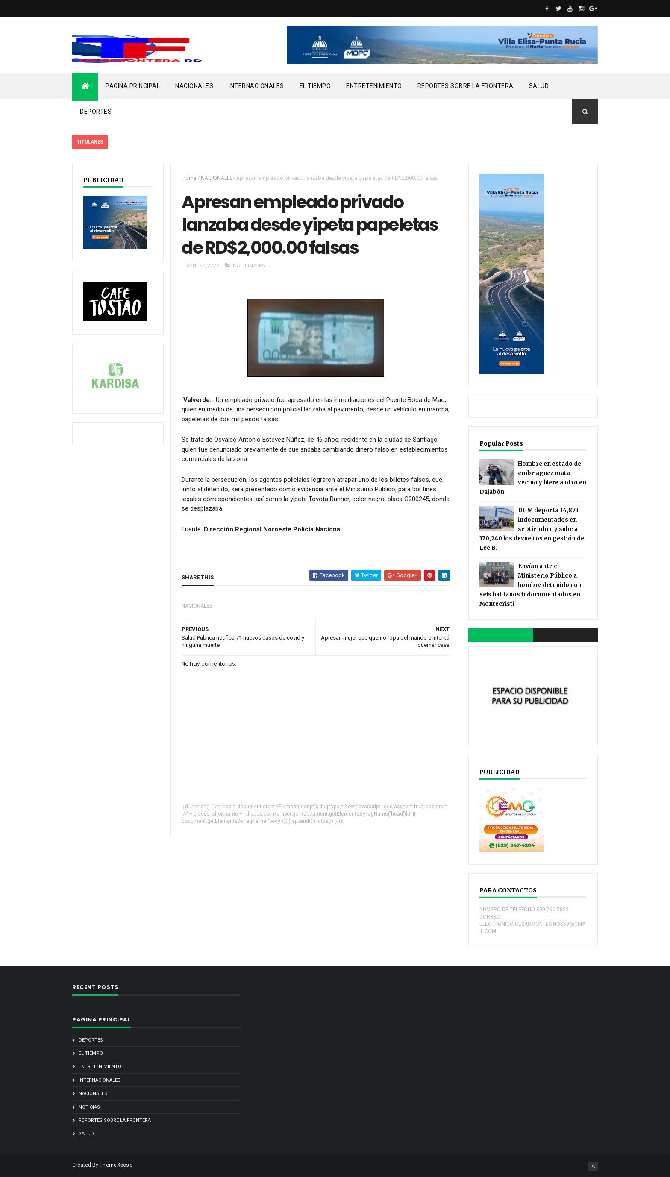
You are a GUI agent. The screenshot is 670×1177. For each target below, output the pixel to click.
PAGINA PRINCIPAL (133, 85)
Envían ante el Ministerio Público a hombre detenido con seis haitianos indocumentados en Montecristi (530, 585)
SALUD (539, 85)
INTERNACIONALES (256, 85)
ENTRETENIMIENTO (374, 85)
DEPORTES (96, 111)
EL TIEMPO (315, 85)
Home (189, 178)
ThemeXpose (116, 1165)
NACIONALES (194, 85)
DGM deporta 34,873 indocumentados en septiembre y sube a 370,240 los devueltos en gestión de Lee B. (531, 529)
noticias (89, 1107)
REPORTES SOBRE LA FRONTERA (465, 85)
